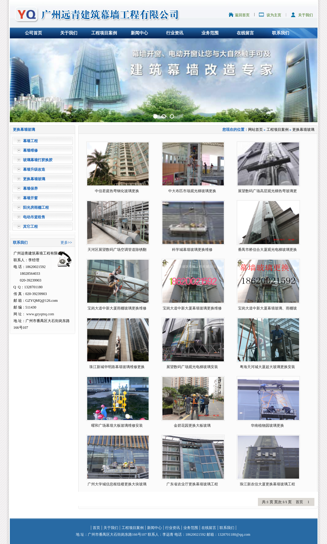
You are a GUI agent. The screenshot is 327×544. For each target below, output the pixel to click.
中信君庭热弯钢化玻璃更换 (117, 191)
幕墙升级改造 (34, 169)
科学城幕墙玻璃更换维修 (192, 249)
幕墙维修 (30, 150)
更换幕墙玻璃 (34, 179)
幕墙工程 (30, 141)
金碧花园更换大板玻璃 (192, 425)
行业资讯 (174, 33)
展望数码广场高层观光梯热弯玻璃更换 (267, 192)
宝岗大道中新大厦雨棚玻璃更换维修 (117, 308)
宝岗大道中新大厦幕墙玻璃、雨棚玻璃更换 (267, 309)
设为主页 (274, 15)
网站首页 (255, 129)
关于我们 (305, 15)
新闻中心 (139, 33)
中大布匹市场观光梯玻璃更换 (192, 191)
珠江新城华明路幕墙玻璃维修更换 (117, 367)
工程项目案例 (104, 33)
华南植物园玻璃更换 (267, 425)
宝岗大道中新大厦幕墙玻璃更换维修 (192, 308)
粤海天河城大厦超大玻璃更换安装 (267, 367)
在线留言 (245, 33)
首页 (299, 502)
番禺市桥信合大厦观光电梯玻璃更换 (267, 249)
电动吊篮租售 (34, 217)
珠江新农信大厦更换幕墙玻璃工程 (267, 484)
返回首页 (242, 15)
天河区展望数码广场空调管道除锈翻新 (117, 250)
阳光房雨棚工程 (36, 207)
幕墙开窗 (30, 198)
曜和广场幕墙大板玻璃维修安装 (117, 425)
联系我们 (280, 33)
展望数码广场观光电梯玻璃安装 (192, 367)
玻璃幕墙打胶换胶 (38, 160)
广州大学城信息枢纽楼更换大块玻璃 (117, 484)
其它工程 (30, 226)
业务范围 (210, 33)
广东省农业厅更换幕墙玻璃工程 (192, 484)
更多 (64, 242)
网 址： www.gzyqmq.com (34, 314)
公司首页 (33, 33)
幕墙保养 (30, 188)
